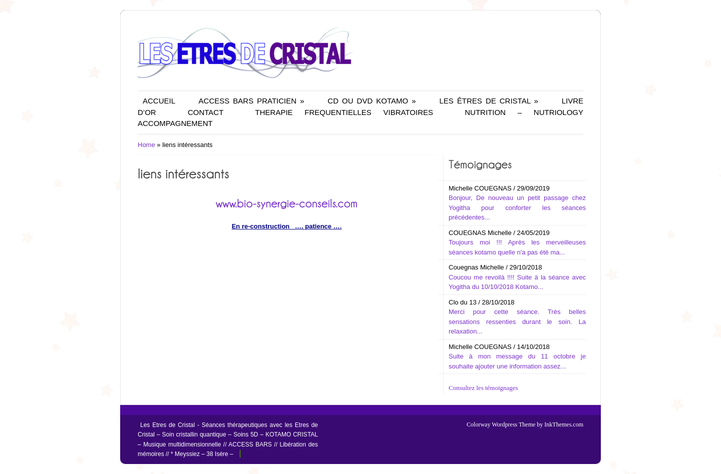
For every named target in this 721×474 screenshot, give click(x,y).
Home (146, 144)
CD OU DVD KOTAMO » (371, 100)
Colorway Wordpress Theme (501, 424)
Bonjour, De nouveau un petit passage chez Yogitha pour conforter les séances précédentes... (517, 207)
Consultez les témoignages (483, 388)
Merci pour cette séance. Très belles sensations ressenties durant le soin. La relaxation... (517, 321)
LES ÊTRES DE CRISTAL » (488, 100)
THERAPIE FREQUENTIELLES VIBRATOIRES (344, 112)
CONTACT (205, 112)
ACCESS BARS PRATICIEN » (251, 100)
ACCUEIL (159, 100)
